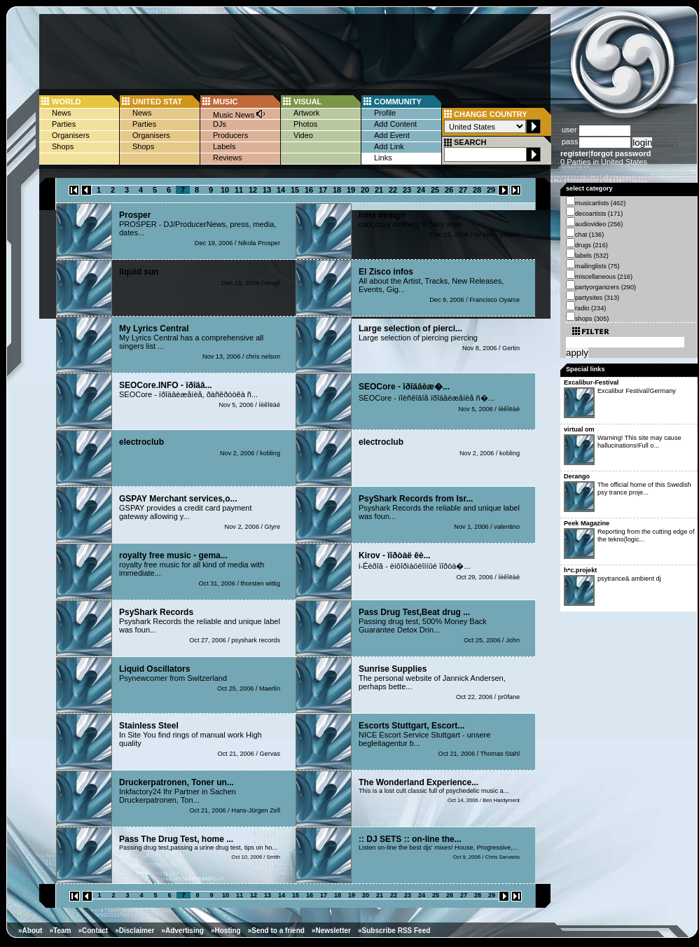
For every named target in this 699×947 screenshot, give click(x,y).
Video (303, 135)
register (574, 153)
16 (309, 190)
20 (365, 190)
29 (491, 190)
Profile (385, 113)
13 (267, 190)
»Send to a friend (276, 930)
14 (281, 190)
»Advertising (182, 930)
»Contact (93, 930)
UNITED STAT (157, 101)
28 (477, 190)
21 (379, 190)
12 (253, 190)
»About (30, 930)
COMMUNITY (398, 101)
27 (463, 190)
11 (239, 190)
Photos (305, 124)
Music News (239, 114)
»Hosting (226, 930)
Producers (230, 135)
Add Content (395, 124)
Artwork (306, 113)
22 (393, 190)
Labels (224, 146)
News (61, 113)
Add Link (389, 146)
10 (225, 190)
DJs (219, 124)
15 (295, 190)
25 (435, 190)
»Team (60, 930)
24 (421, 190)
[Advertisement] (152, 166)
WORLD (66, 101)
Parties (64, 124)
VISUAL (307, 101)
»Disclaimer (134, 930)
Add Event (392, 135)
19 (351, 190)
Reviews (227, 157)
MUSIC (225, 101)
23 (407, 190)
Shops (63, 146)
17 (323, 190)
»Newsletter (331, 930)
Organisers (71, 135)
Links (383, 157)
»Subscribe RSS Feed (394, 930)
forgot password (620, 153)
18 (337, 190)
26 (449, 190)
